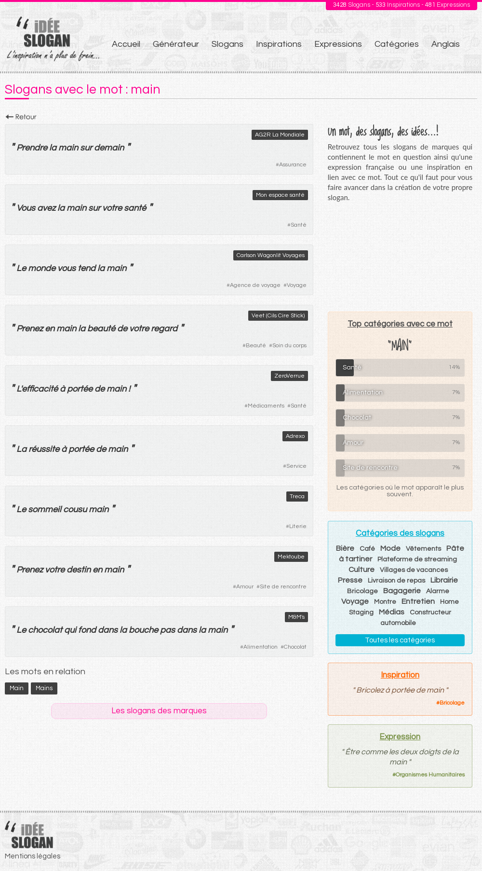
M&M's (296, 617)
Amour (245, 587)
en (49, 328)
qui (70, 630)
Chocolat (295, 647)
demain (109, 147)
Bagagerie (402, 591)
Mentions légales (32, 856)
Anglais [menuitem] (445, 44)
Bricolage (362, 591)
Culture (361, 569)
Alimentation (260, 647)
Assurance (293, 165)
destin (79, 569)
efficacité (40, 389)
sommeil (44, 509)
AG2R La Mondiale (280, 135)
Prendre (31, 147)
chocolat (45, 630)
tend (86, 268)
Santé (299, 225)
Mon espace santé (280, 195)
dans (108, 630)
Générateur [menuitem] (176, 44)
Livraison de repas (396, 580)
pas (167, 630)
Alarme (437, 591)
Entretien (418, 601)
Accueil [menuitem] (126, 44)
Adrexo (295, 436)
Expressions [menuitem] (338, 44)
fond (87, 630)
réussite (43, 449)
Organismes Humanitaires (430, 775)
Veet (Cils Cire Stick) (278, 316)
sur (86, 147)
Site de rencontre (283, 587)
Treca (297, 496)
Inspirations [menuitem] (279, 44)
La (21, 449)
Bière (345, 548)
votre (112, 208)
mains (44, 688)
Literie (298, 526)
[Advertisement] (400, 256)
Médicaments (266, 406)
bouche (143, 630)
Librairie (444, 580)
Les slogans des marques (159, 711)
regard (164, 328)
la (52, 147)
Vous (25, 208)
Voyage (297, 285)
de (122, 328)
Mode (390, 548)
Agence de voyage (255, 285)
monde (41, 268)
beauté (101, 328)
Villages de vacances (414, 570)
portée (80, 389)
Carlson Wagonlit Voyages (271, 255)
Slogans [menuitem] (227, 44)
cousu (75, 509)
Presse (350, 580)
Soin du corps (289, 345)
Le (21, 268)
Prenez (29, 328)
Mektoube (291, 557)
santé (135, 208)
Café (367, 548)
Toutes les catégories (400, 640)
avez (46, 208)
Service (296, 466)
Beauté (256, 345)
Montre (385, 602)
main (68, 147)
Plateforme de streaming (417, 559)
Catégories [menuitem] (397, 44)
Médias (391, 612)
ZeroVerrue (289, 376)
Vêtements (423, 548)
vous (66, 268)
